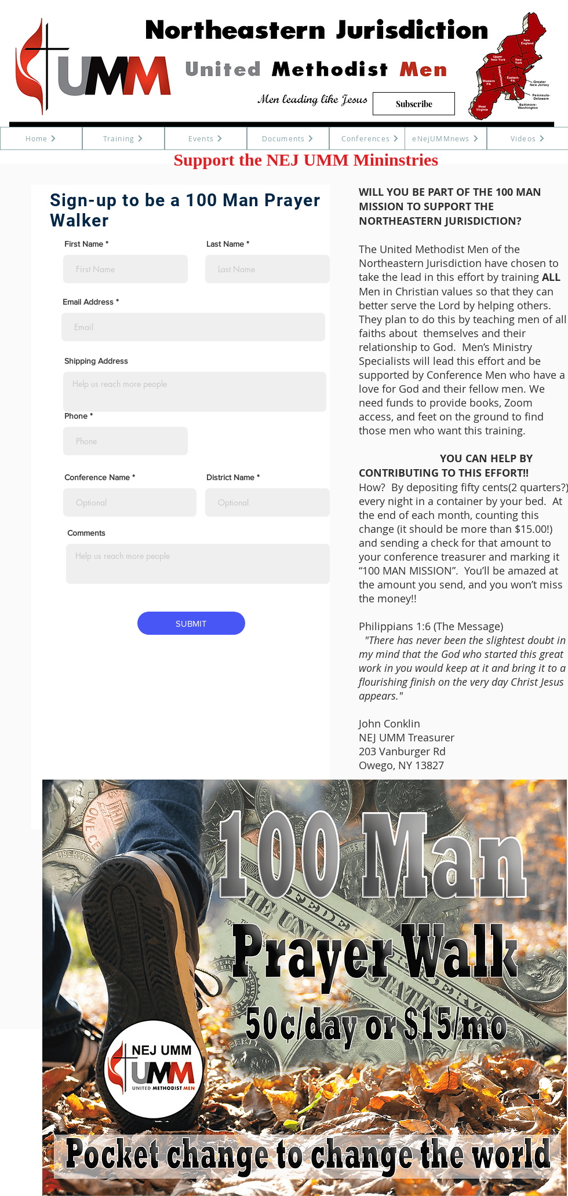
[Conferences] (370, 138)
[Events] (206, 138)
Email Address (88, 302)
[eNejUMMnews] (446, 138)
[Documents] (288, 138)
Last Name (225, 244)
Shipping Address (96, 361)
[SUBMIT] (191, 623)
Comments (86, 533)
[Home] (41, 138)
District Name (230, 477)
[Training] (123, 138)
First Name (83, 244)
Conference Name (98, 477)
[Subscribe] (414, 103)
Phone (76, 416)
